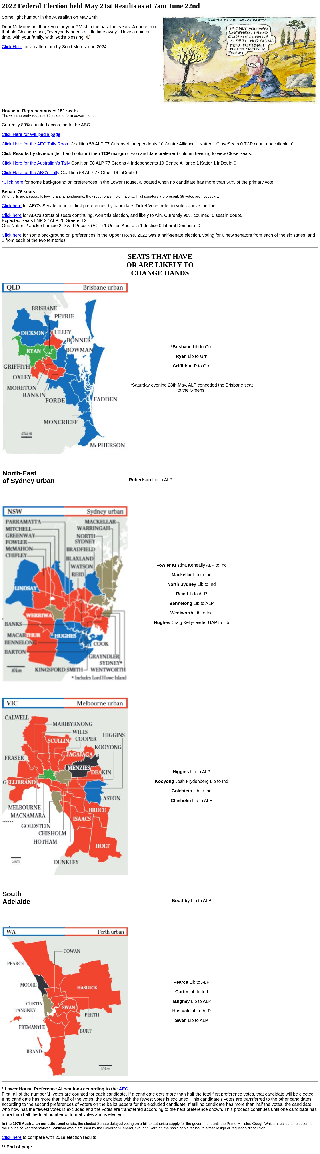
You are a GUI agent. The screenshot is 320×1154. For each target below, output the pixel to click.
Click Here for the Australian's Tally (36, 163)
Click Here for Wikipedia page (31, 134)
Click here (12, 205)
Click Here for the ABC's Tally (30, 172)
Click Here (12, 46)
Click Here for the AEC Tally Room (35, 143)
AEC (123, 1088)
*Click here (12, 182)
